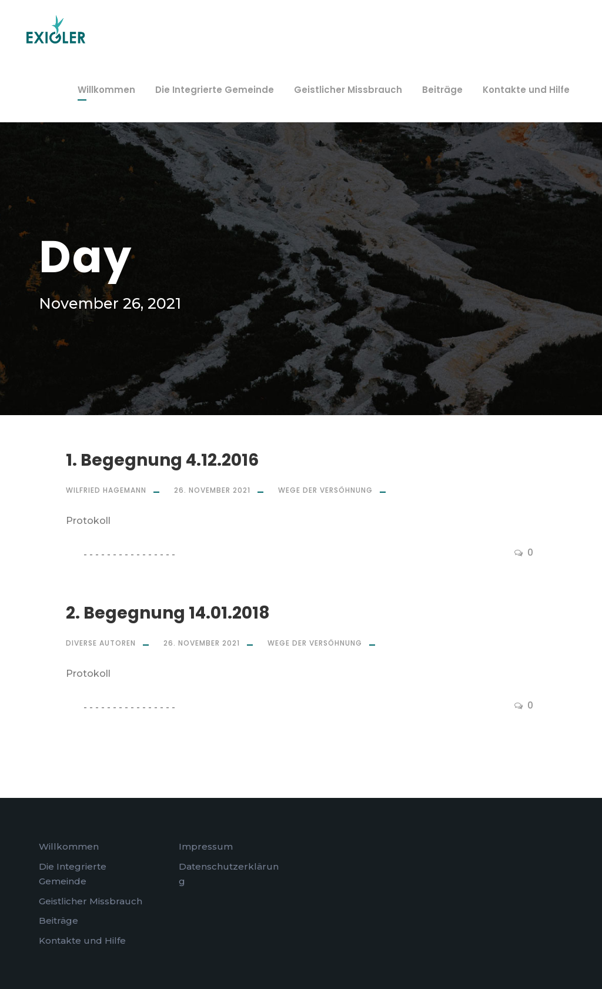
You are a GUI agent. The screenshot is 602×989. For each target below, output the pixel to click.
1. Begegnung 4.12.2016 (162, 460)
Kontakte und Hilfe (526, 89)
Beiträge (442, 89)
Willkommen (106, 89)
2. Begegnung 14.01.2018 (168, 613)
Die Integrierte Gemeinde (214, 89)
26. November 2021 (212, 490)
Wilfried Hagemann (106, 490)
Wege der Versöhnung (325, 490)
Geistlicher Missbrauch (348, 89)
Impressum (206, 846)
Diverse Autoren (101, 643)
